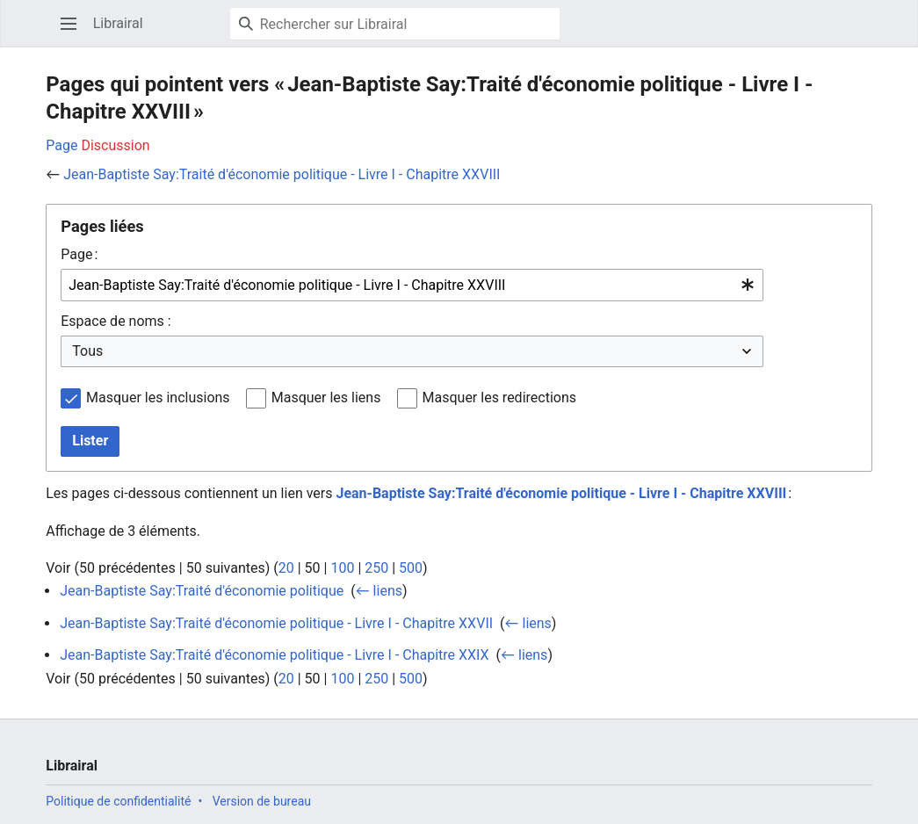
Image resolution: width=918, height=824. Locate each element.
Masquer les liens (326, 397)
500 (411, 568)
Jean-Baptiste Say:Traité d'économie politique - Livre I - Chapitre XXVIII (281, 174)
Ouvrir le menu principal (74, 32)
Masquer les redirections (499, 397)
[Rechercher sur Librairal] (395, 24)
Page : (79, 254)
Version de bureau (262, 801)
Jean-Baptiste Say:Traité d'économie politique (201, 590)
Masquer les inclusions (158, 397)
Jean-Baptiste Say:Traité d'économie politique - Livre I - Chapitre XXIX (274, 655)
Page (61, 145)
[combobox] (412, 285)
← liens (379, 590)
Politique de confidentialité (118, 801)
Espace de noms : (115, 321)
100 (342, 568)
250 (376, 568)
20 (286, 568)
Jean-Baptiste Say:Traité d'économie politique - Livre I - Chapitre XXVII (276, 623)
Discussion (115, 145)
